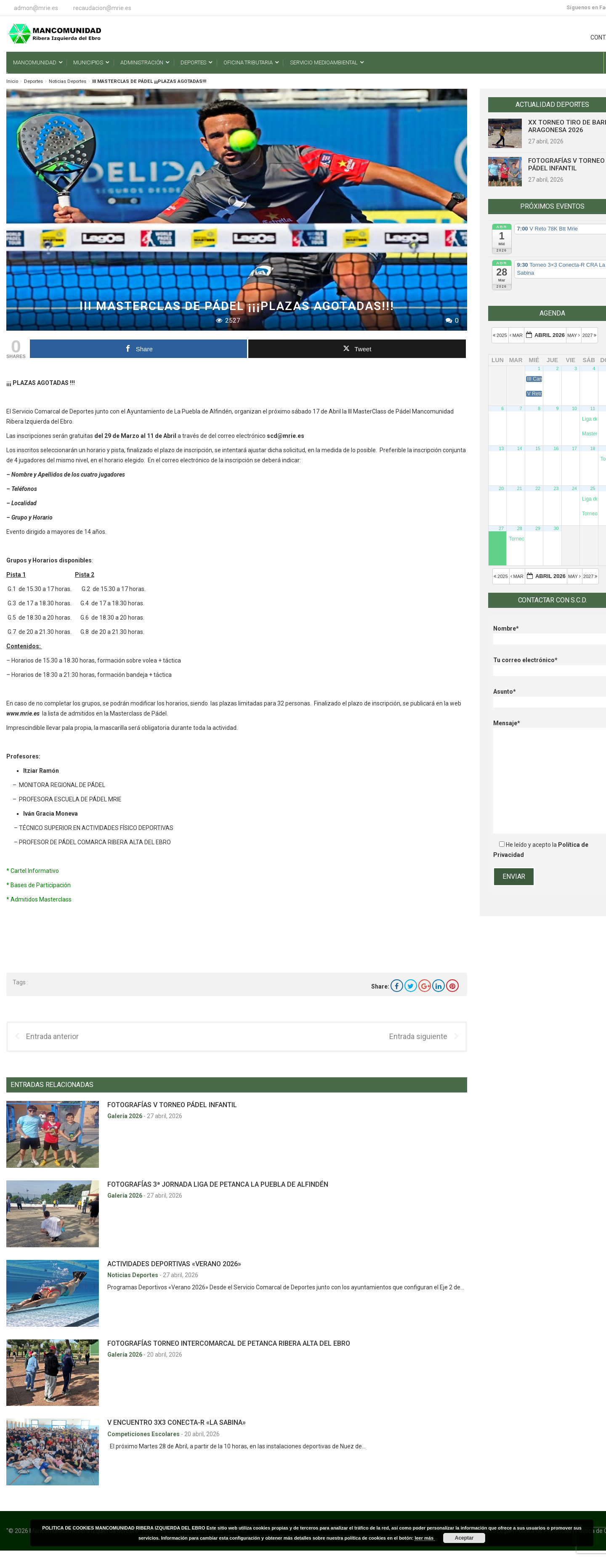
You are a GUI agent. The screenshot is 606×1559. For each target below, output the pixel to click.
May (574, 335)
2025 (500, 335)
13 (501, 448)
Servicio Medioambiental (324, 62)
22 (537, 488)
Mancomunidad (34, 62)
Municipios (88, 62)
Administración (141, 62)
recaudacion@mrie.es (102, 8)
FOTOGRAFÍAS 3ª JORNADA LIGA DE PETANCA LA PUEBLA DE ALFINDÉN (217, 1184)
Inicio (12, 81)
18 (592, 448)
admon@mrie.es (36, 8)
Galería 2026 (125, 1116)
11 (592, 408)
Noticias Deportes (67, 81)
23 (556, 488)
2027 (590, 335)
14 (519, 448)
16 (556, 448)
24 (574, 488)
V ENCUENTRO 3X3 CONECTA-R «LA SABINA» (176, 1422)
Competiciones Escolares (144, 1434)
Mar (517, 335)
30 (556, 528)
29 (537, 528)
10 (574, 408)
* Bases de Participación (38, 885)
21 (519, 488)
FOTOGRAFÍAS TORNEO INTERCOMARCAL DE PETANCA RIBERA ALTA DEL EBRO (228, 1343)
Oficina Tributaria (248, 62)
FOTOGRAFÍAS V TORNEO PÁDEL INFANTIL (172, 1105)
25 (592, 488)
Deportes (193, 62)
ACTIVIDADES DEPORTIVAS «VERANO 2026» (174, 1264)
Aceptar (464, 1538)
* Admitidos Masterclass (39, 899)
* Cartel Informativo (32, 870)
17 (574, 448)
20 (501, 488)
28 (519, 528)
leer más (425, 1537)
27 (501, 528)
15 (537, 448)
